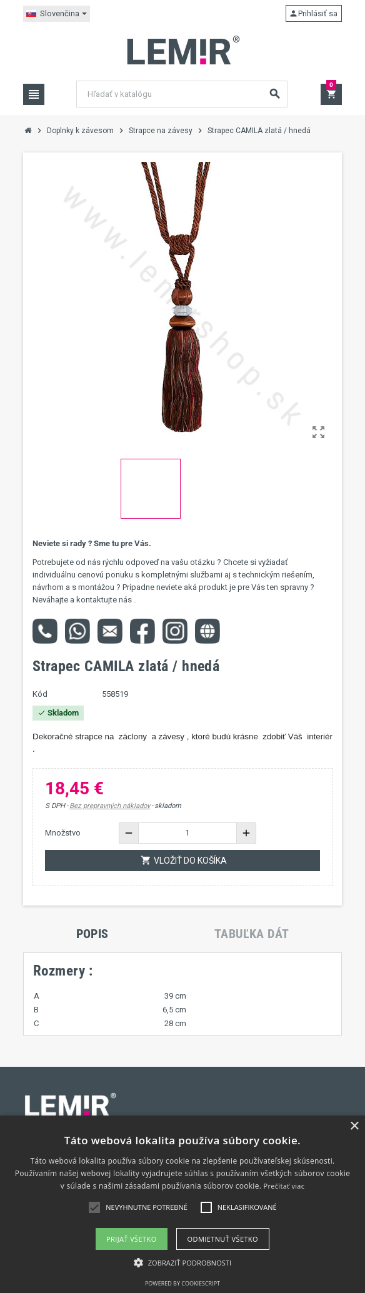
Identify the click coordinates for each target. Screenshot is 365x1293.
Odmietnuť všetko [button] (223, 1239)
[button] (183, 1262)
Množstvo (63, 832)
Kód (40, 694)
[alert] (182, 1204)
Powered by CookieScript (182, 1283)
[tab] (92, 933)
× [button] (354, 1126)
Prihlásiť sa (313, 13)
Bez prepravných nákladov (109, 806)
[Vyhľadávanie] (182, 94)
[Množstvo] (187, 833)
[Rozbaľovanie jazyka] (56, 14)
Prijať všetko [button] (131, 1239)
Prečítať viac (284, 1186)
